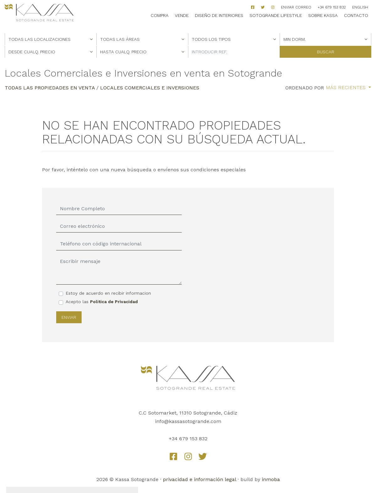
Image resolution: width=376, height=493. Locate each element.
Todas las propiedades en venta (50, 88)
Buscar (325, 51)
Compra (160, 15)
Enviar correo (296, 7)
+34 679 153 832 (332, 7)
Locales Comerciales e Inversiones (149, 88)
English (360, 7)
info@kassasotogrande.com (188, 421)
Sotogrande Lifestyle (276, 15)
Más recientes (346, 87)
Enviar (69, 317)
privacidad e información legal (199, 479)
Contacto (356, 15)
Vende (182, 15)
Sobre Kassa (323, 15)
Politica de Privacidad (114, 301)
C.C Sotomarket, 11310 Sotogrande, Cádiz (188, 413)
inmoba (271, 479)
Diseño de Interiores (219, 15)
